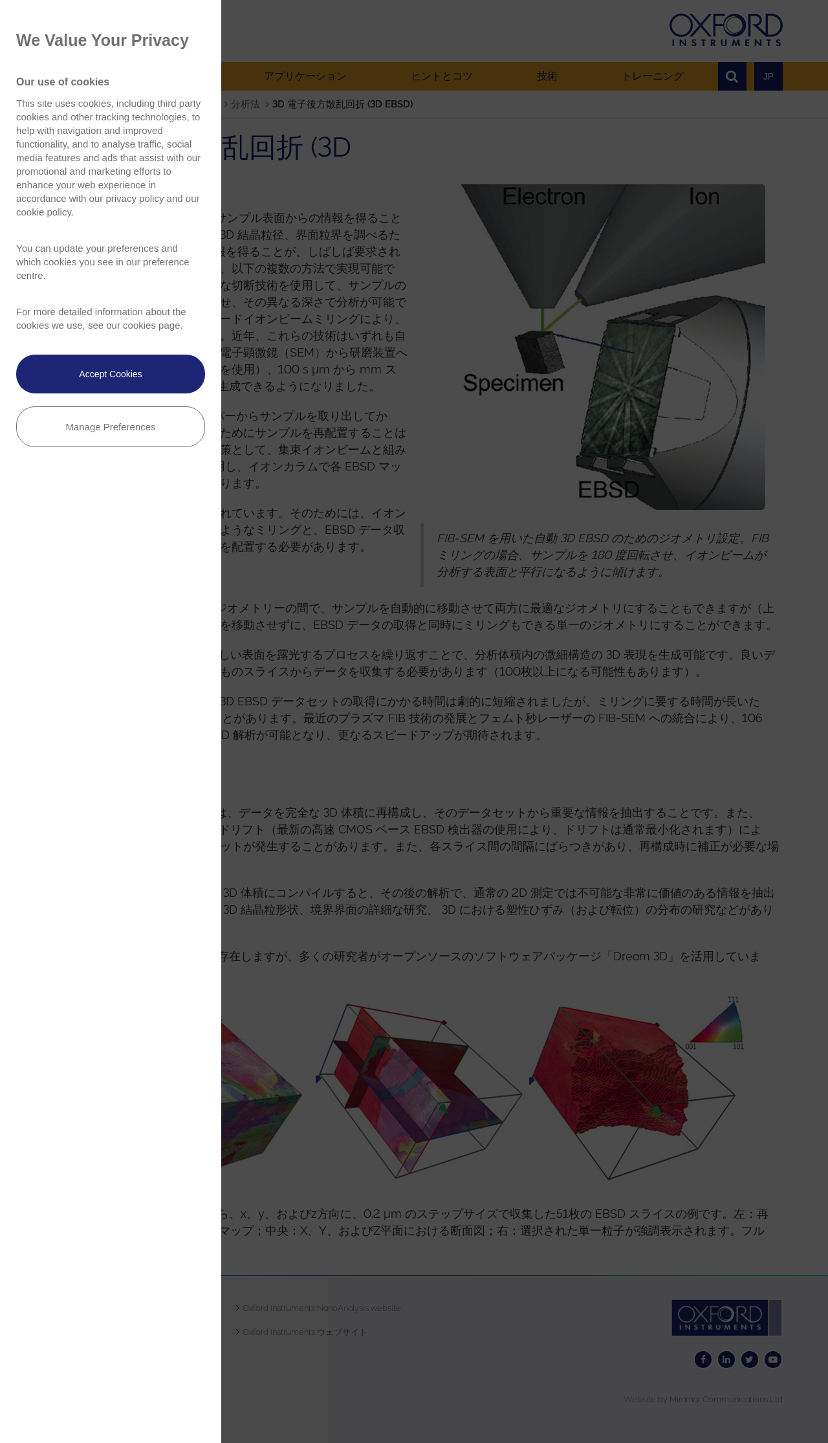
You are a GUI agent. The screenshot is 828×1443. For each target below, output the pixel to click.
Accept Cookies (110, 374)
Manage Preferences (110, 426)
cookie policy (43, 211)
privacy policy (134, 198)
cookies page (151, 325)
